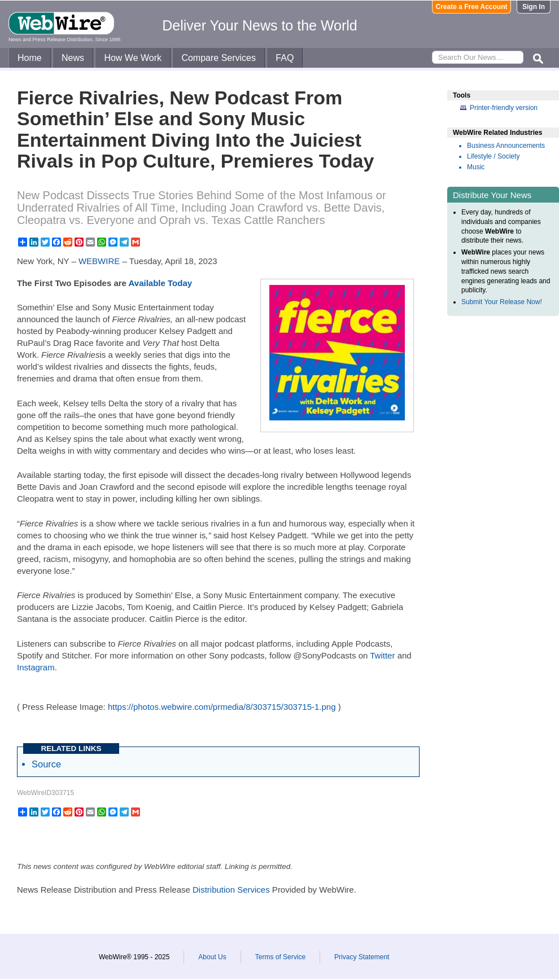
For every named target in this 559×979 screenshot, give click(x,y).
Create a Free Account (472, 7)
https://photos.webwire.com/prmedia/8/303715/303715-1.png (222, 707)
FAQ (285, 58)
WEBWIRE (99, 261)
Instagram (36, 667)
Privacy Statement (361, 957)
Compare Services (218, 58)
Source (46, 764)
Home (30, 58)
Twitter (382, 655)
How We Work (132, 58)
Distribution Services (231, 889)
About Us (212, 957)
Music (475, 167)
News (73, 58)
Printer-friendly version (504, 108)
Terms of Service (280, 957)
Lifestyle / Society (493, 156)
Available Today (161, 283)
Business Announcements (506, 146)
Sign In (533, 7)
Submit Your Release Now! (501, 302)
